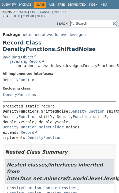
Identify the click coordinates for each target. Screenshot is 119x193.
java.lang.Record (26, 61)
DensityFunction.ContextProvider (42, 188)
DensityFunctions (19, 94)
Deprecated (77, 4)
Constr (45, 11)
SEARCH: (63, 23)
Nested (21, 11)
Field (33, 11)
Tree (61, 4)
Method (60, 11)
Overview (9, 4)
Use (52, 4)
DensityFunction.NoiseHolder (33, 127)
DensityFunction (19, 80)
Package (25, 4)
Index (93, 4)
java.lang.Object (18, 57)
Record (27, 132)
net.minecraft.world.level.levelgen (53, 34)
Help (104, 4)
